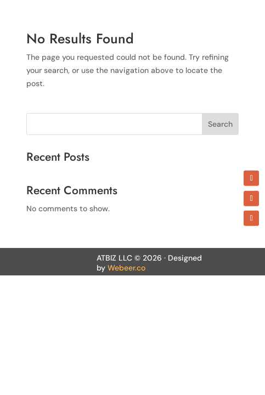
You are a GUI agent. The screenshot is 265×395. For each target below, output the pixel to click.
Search (220, 124)
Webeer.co (126, 268)
